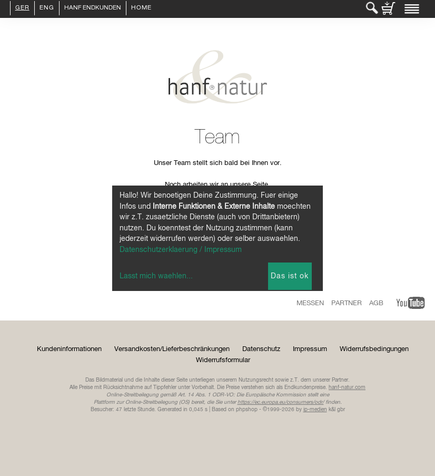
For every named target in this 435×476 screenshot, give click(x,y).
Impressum (310, 349)
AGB (376, 303)
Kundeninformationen (69, 349)
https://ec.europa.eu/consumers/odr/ (281, 402)
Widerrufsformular (223, 360)
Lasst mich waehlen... (156, 276)
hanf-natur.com (347, 387)
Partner (346, 303)
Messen (310, 303)
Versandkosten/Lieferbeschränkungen (172, 349)
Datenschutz (261, 349)
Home (141, 8)
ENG (46, 8)
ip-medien (315, 409)
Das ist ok (290, 276)
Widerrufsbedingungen (374, 349)
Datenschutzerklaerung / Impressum (181, 250)
